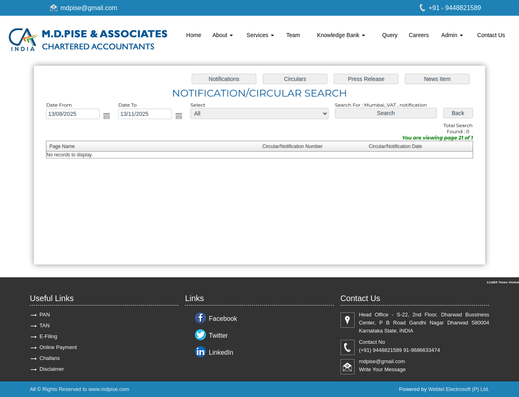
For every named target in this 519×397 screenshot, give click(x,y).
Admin (452, 35)
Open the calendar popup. (110, 116)
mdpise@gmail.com (88, 7)
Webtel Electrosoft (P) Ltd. (459, 389)
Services (260, 35)
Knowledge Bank (341, 35)
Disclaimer (51, 369)
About (222, 35)
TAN (44, 325)
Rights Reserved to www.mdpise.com (85, 389)
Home (193, 35)
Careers (419, 35)
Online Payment (58, 347)
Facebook (223, 318)
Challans (49, 358)
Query (389, 35)
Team (293, 35)
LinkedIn (221, 352)
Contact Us (491, 35)
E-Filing (48, 336)
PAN (44, 315)
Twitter (218, 335)
